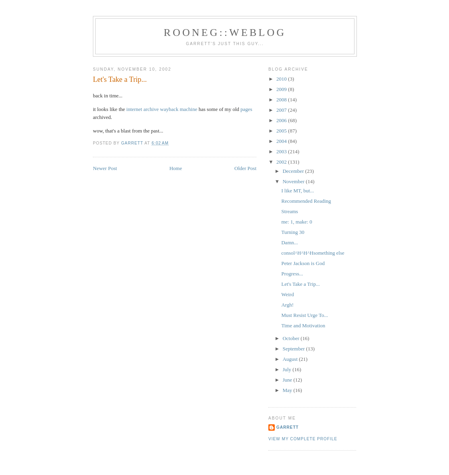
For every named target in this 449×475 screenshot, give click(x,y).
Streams (289, 211)
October (292, 338)
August (291, 359)
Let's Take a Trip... (300, 284)
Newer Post (105, 168)
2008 (282, 100)
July (288, 369)
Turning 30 (292, 232)
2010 (282, 79)
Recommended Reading (306, 201)
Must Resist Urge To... (304, 315)
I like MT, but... (297, 191)
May (288, 390)
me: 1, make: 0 (296, 222)
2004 (282, 141)
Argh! (287, 305)
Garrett (287, 427)
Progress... (292, 274)
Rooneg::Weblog (225, 32)
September (294, 349)
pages (246, 109)
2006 (282, 120)
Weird (287, 294)
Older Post (245, 168)
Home (175, 168)
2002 (282, 162)
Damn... (289, 242)
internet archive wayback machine (161, 109)
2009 (282, 89)
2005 (282, 131)
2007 (282, 110)
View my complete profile (302, 439)
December (294, 171)
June (288, 380)
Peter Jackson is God (303, 263)
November (294, 181)
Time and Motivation (303, 326)
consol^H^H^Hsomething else (312, 253)
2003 (282, 151)
